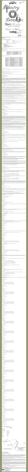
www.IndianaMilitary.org (7, 470)
